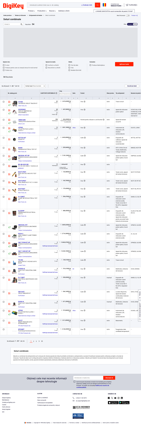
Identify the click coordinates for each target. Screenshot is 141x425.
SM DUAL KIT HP (23, 155)
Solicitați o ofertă (63, 11)
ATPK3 (20, 127)
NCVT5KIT (21, 189)
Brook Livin (21, 124)
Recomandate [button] (33, 86)
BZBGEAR (21, 168)
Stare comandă (41, 400)
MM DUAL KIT (23, 225)
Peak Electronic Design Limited (26, 133)
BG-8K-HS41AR (23, 164)
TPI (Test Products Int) (24, 326)
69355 (20, 148)
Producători (41, 11)
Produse (31, 11)
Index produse (7, 15)
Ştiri (3, 412)
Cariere (4, 404)
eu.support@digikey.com (81, 401)
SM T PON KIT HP (24, 242)
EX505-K (21, 301)
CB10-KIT (21, 292)
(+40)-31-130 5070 (80, 398)
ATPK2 (20, 310)
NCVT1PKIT (22, 172)
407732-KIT (22, 138)
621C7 (20, 320)
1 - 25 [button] (11, 86)
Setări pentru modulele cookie (111, 422)
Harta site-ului (6, 407)
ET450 (20, 102)
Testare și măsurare (20, 15)
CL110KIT (21, 277)
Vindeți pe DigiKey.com (8, 402)
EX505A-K (21, 269)
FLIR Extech (21, 141)
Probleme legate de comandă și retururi (48, 405)
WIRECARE (22, 120)
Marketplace (5, 400)
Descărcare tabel (132, 86)
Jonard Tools (21, 265)
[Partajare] (134, 15)
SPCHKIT (21, 329)
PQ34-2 (20, 234)
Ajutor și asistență (42, 397)
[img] (13, 6)
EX (73, 269)
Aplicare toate (124, 64)
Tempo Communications (25, 161)
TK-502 (20, 260)
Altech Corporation (23, 115)
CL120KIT (21, 196)
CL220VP (21, 211)
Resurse (51, 11)
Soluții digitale (6, 409)
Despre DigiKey (6, 398)
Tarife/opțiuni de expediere (44, 402)
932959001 (22, 109)
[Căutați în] (11, 24)
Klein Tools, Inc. (22, 105)
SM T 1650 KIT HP (24, 251)
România (27, 422)
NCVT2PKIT (22, 181)
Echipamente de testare (35, 15)
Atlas (74, 127)
